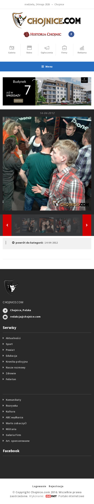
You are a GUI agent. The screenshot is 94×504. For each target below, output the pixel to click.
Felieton (11, 379)
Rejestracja (56, 486)
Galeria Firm (13, 435)
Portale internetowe (71, 496)
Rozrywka (12, 405)
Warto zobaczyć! (16, 423)
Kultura (10, 411)
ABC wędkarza (14, 417)
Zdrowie (11, 373)
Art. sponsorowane (18, 441)
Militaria (11, 429)
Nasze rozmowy (16, 367)
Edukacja (11, 355)
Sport (9, 344)
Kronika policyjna (17, 361)
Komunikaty (13, 399)
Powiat (10, 350)
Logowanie (39, 486)
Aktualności (13, 338)
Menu (47, 66)
